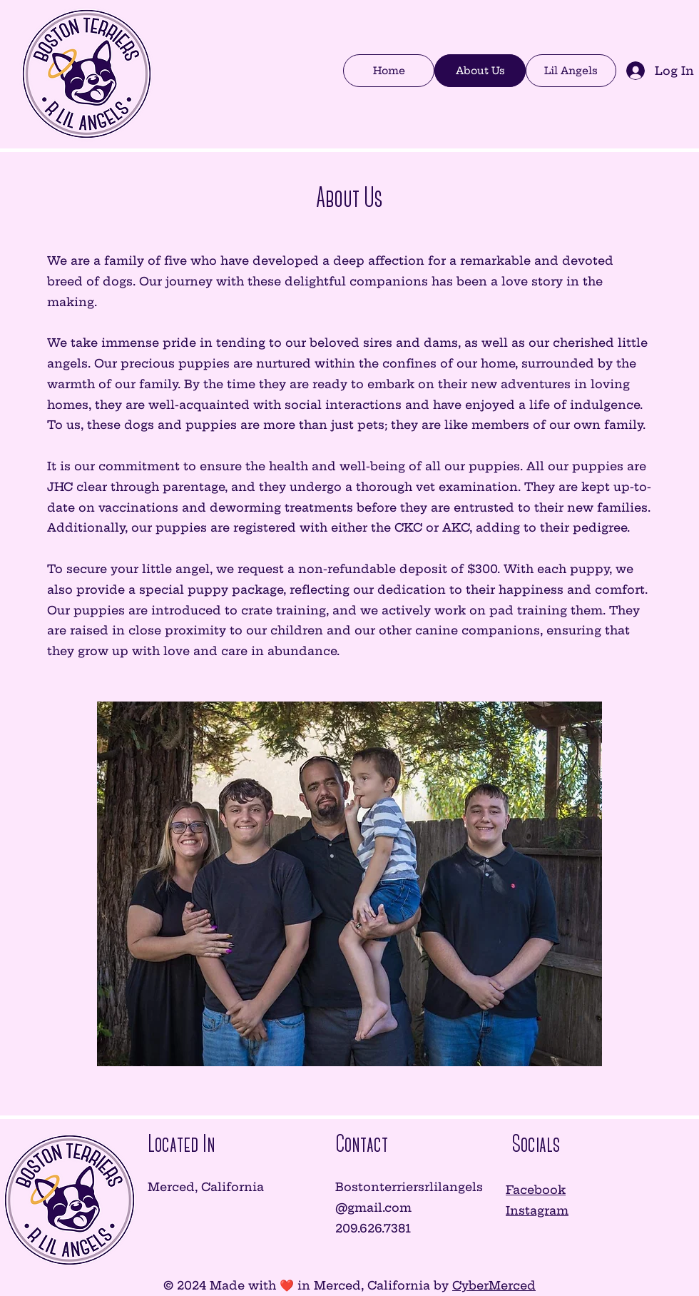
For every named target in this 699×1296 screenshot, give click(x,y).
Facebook (536, 1190)
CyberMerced (494, 1285)
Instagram (537, 1210)
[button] (571, 70)
